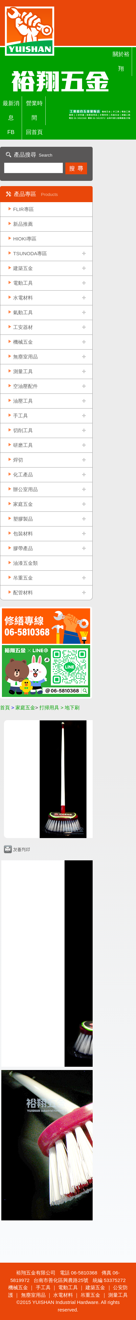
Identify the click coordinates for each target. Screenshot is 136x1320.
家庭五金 (23, 504)
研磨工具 (23, 445)
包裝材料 (23, 533)
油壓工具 (23, 401)
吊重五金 (23, 578)
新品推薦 (23, 224)
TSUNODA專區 (30, 253)
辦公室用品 (25, 489)
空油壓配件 (25, 386)
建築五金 (23, 268)
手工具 (20, 415)
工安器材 (23, 327)
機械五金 (23, 342)
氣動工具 (23, 312)
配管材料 (23, 592)
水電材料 (23, 297)
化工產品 (23, 474)
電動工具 (23, 283)
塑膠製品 (23, 519)
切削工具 (23, 430)
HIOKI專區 (24, 238)
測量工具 (23, 371)
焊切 (18, 460)
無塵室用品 (25, 356)
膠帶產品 (23, 548)
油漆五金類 (25, 563)
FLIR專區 (23, 209)
